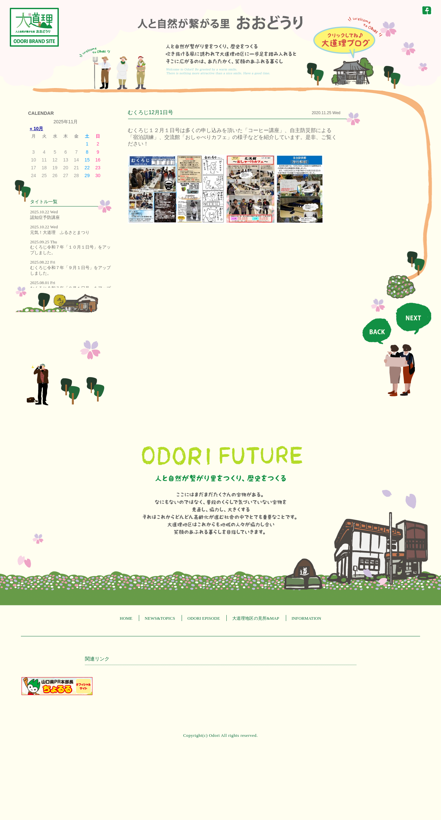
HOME (126, 618)
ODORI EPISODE (204, 618)
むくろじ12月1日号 (150, 112)
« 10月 (36, 128)
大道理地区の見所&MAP (255, 618)
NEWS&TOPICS (160, 618)
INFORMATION (306, 618)
